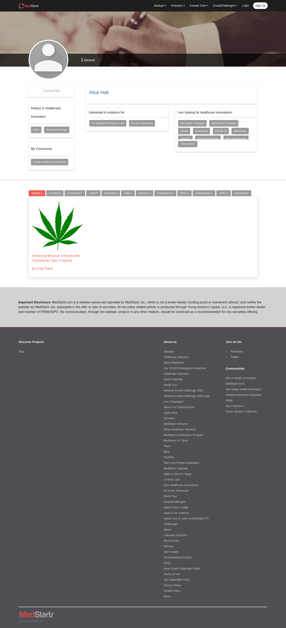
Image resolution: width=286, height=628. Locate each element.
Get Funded (171, 551)
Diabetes (185, 138)
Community (201, 130)
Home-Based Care (208, 138)
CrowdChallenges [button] (224, 5)
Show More (187, 143)
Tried (128, 193)
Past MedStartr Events (177, 557)
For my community (142, 123)
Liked (93, 193)
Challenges (171, 524)
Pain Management (235, 138)
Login (245, 5)
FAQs (167, 563)
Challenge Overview (176, 357)
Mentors (144, 193)
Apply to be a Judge (176, 507)
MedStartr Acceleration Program (183, 435)
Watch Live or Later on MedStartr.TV (186, 518)
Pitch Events (171, 540)
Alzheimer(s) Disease (223, 123)
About (167, 529)
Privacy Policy (172, 585)
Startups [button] (159, 5)
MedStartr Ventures (176, 423)
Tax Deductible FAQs (177, 579)
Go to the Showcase (176, 490)
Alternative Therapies (192, 123)
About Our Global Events (179, 407)
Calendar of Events (175, 535)
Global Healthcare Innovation (49, 161)
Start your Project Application (181, 462)
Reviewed (241, 193)
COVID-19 (221, 130)
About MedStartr (174, 362)
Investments (165, 193)
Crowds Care (172, 479)
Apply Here (170, 412)
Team (167, 446)
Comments (75, 193)
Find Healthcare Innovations (181, 485)
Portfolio (169, 457)
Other (36, 129)
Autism (184, 130)
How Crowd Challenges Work (182, 568)
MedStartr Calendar (176, 468)
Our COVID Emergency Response (185, 368)
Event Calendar (173, 379)
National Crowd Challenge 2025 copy (187, 396)
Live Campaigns (174, 401)
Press (167, 596)
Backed (88, 59)
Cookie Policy (172, 590)
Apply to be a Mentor (176, 512)
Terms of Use (172, 574)
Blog (21, 351)
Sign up (260, 5)
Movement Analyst (56, 129)
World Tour (170, 384)
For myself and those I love (107, 123)
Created (55, 193)
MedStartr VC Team (176, 440)
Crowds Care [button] (198, 5)
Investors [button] (177, 5)
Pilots (184, 193)
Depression (240, 130)
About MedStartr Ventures (180, 429)
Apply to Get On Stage (177, 474)
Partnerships (204, 193)
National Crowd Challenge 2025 (183, 390)
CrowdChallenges (175, 501)
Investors (169, 418)
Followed (110, 193)
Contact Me (51, 90)
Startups (169, 351)
